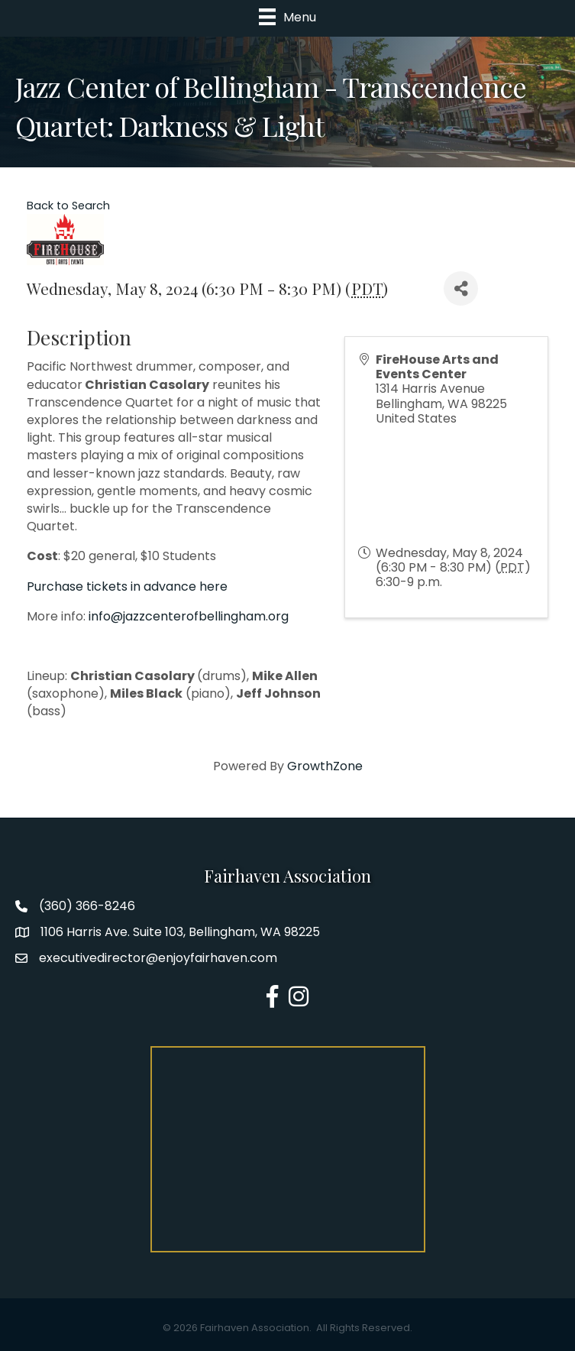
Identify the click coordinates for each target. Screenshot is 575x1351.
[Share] (461, 288)
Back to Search (68, 205)
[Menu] (287, 17)
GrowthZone (325, 766)
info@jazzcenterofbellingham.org (189, 616)
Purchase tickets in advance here (127, 586)
